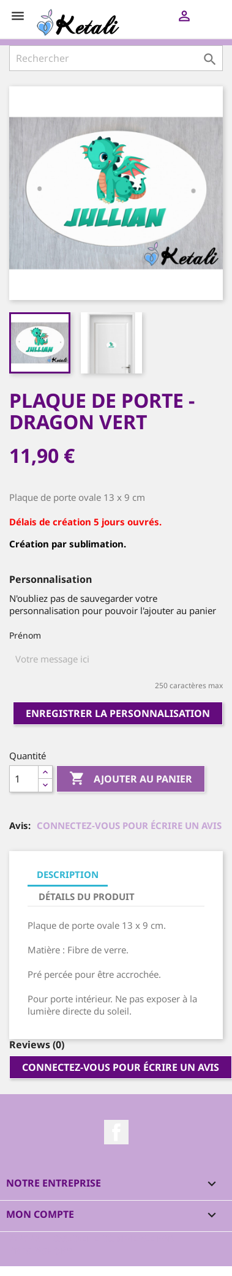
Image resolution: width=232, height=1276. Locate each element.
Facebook (116, 1132)
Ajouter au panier (130, 779)
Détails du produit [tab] (87, 896)
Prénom (25, 635)
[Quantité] (24, 778)
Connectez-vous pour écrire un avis (129, 825)
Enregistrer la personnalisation (118, 713)
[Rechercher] (116, 58)
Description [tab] (68, 874)
